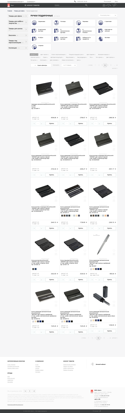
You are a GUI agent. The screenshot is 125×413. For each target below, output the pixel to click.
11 (107, 65)
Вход (116, 1)
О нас (36, 364)
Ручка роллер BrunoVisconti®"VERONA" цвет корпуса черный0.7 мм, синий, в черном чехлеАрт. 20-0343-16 (40, 262)
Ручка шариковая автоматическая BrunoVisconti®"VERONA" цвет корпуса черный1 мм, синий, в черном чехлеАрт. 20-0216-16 (99, 209)
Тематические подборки (69, 364)
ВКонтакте (25, 391)
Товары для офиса (68, 366)
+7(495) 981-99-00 (82, 1)
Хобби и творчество (68, 368)
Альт (8, 376)
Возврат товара (39, 370)
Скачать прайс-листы (12, 368)
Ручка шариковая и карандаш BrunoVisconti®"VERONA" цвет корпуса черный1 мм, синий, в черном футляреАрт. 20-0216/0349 (73, 106)
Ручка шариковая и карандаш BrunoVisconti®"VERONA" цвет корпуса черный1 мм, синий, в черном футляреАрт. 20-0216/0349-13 (102, 106)
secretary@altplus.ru (103, 397)
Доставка (37, 366)
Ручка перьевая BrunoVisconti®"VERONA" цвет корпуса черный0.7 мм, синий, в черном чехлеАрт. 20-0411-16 (69, 262)
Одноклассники (29, 391)
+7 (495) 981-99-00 (104, 395)
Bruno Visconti (11, 378)
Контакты (37, 372)
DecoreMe (10, 382)
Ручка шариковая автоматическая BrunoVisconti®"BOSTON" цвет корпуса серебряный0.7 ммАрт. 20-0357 (99, 263)
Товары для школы (68, 370)
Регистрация (107, 1)
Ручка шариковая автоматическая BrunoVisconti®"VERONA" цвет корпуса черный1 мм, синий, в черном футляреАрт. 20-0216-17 (70, 209)
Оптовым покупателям (13, 366)
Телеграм (34, 391)
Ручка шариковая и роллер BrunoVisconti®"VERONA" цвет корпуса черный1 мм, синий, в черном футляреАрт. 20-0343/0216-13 (72, 158)
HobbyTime (10, 380)
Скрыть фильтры (42, 65)
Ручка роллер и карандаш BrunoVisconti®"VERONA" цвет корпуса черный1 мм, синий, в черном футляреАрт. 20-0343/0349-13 (43, 209)
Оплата (37, 368)
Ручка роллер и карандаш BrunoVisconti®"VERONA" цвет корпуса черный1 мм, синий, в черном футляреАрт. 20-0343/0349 (101, 158)
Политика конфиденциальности (15, 404)
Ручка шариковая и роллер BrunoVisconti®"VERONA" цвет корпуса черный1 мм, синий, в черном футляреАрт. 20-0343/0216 (43, 158)
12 (110, 65)
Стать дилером (11, 364)
